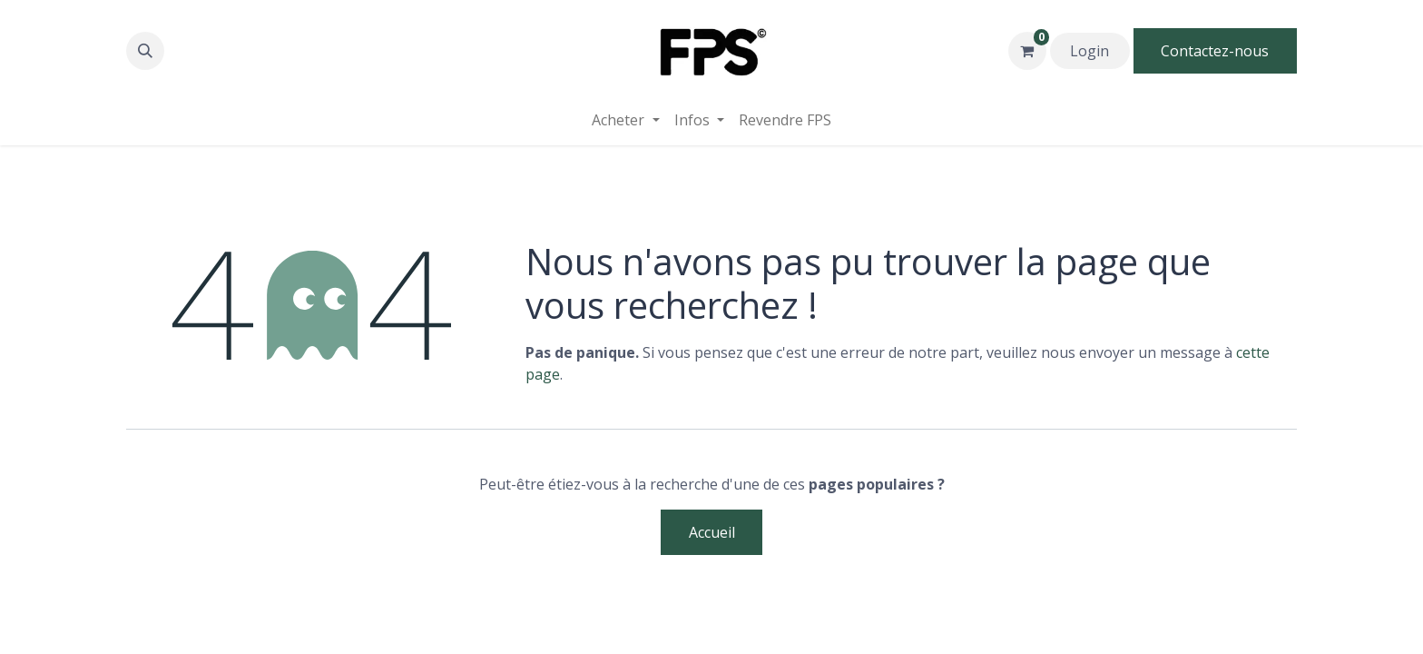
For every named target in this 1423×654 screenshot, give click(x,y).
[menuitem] (785, 120)
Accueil (712, 532)
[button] (145, 51)
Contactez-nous (1215, 51)
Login (1089, 51)
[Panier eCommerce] (1027, 51)
